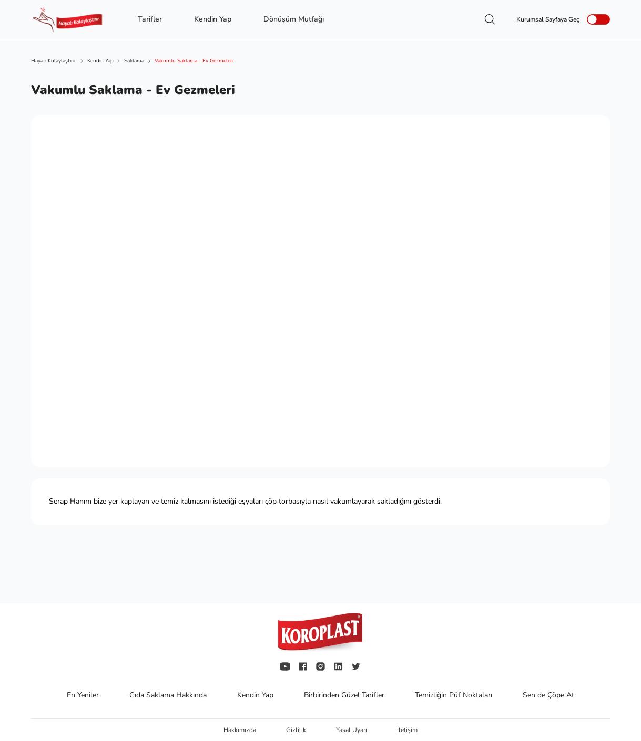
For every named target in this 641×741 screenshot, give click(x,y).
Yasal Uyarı (352, 730)
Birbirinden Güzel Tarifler (345, 695)
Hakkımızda (240, 730)
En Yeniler (84, 695)
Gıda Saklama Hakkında (169, 695)
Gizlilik (297, 730)
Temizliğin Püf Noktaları (454, 695)
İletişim (407, 730)
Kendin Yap (100, 61)
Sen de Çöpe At (548, 695)
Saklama (134, 61)
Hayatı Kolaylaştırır (53, 61)
